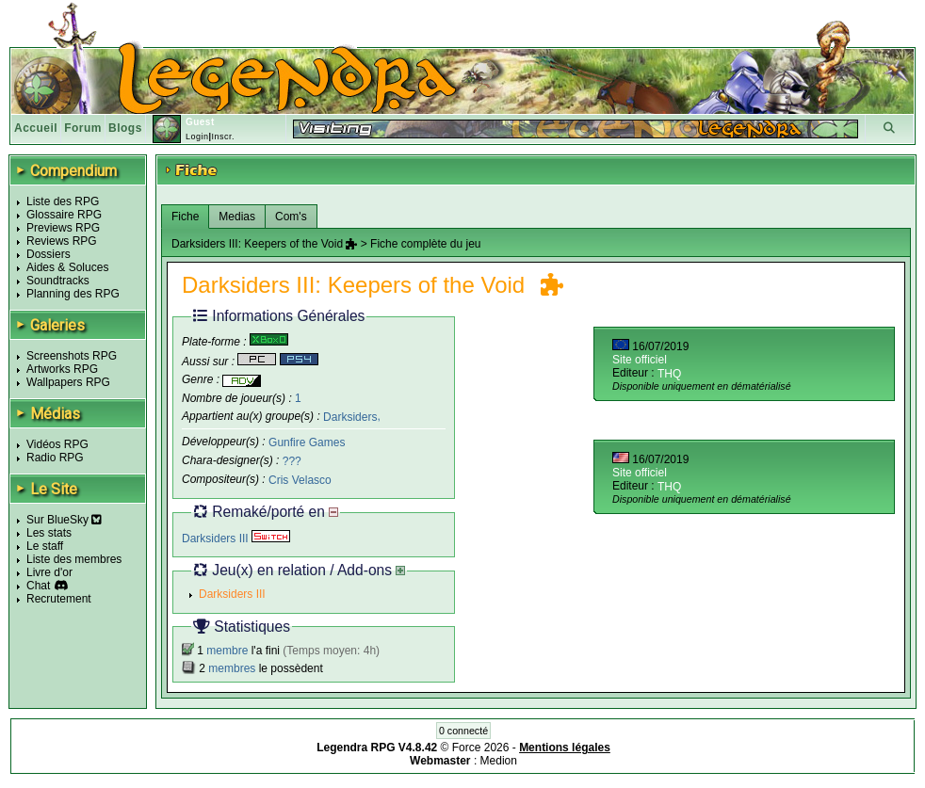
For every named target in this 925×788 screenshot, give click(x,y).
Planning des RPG (73, 293)
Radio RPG (55, 457)
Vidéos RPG (57, 444)
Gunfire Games (306, 442)
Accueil (35, 128)
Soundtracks (57, 280)
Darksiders (350, 416)
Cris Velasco (300, 480)
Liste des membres (74, 559)
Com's (291, 216)
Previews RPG (63, 227)
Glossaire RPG (64, 214)
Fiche (185, 216)
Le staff (44, 546)
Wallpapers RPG (68, 382)
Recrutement (58, 598)
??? (292, 461)
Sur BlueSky (64, 519)
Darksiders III (236, 538)
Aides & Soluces (67, 267)
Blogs (125, 128)
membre (227, 650)
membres (231, 668)
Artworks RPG (62, 369)
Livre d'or (49, 572)
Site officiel (639, 359)
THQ (669, 373)
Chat (38, 585)
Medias (237, 216)
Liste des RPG (62, 201)
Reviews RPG (61, 241)
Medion (498, 760)
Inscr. (223, 136)
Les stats (49, 532)
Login (197, 136)
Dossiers (48, 254)
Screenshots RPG (71, 355)
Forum (83, 128)
